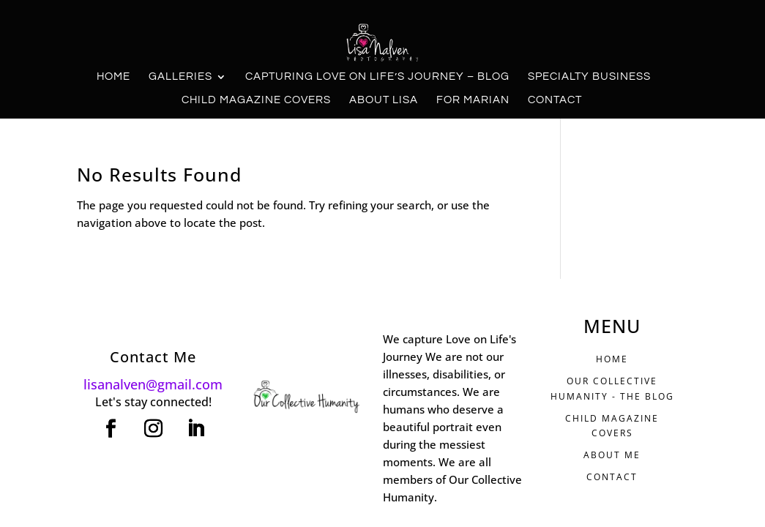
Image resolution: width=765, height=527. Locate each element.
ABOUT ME (612, 455)
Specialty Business (589, 77)
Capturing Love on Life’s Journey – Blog (377, 77)
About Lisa (383, 100)
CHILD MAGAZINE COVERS (612, 425)
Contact (555, 100)
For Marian (473, 100)
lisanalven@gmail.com (153, 384)
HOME (612, 359)
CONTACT (612, 477)
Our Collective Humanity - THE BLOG (612, 388)
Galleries (180, 77)
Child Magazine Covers (256, 100)
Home (113, 77)
